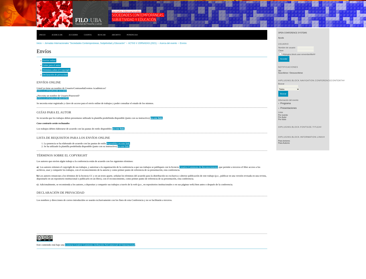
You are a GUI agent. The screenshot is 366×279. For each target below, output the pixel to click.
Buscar (102, 35)
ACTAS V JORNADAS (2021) (142, 43)
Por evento (283, 115)
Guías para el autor (52, 65)
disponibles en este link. (118, 143)
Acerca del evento (168, 43)
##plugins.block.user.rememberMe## (298, 54)
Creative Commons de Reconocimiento (198, 167)
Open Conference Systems (292, 33)
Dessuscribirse (296, 73)
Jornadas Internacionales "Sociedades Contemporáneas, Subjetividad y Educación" (84, 43)
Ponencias (132, 35)
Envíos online (49, 60)
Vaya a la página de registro (53, 98)
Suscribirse (283, 73)
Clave (280, 50)
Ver (279, 71)
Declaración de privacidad (55, 74)
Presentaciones (288, 108)
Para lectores (284, 141)
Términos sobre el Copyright (56, 69)
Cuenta (88, 35)
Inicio (42, 35)
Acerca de (57, 35)
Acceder (73, 35)
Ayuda (281, 38)
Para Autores (284, 143)
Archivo (116, 35)
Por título (282, 119)
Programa (285, 103)
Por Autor (282, 117)
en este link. (157, 118)
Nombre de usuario (286, 47)
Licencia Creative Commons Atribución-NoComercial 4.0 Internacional (100, 244)
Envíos (183, 43)
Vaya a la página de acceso (52, 91)
